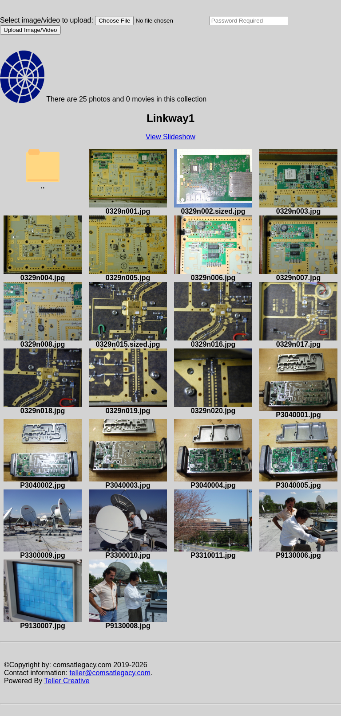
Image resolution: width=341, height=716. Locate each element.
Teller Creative (66, 681)
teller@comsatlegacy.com (110, 673)
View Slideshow (170, 137)
